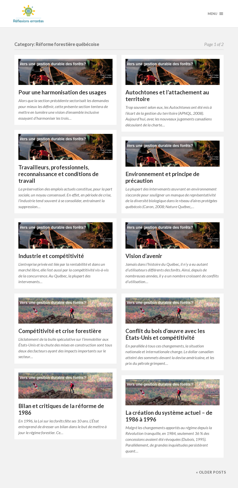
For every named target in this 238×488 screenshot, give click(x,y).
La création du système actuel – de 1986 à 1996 (168, 416)
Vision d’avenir (143, 256)
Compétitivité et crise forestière (59, 331)
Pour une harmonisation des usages (62, 92)
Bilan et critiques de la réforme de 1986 (61, 409)
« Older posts (211, 472)
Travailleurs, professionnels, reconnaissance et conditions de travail (58, 174)
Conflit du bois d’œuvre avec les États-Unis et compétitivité (165, 334)
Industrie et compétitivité (51, 256)
